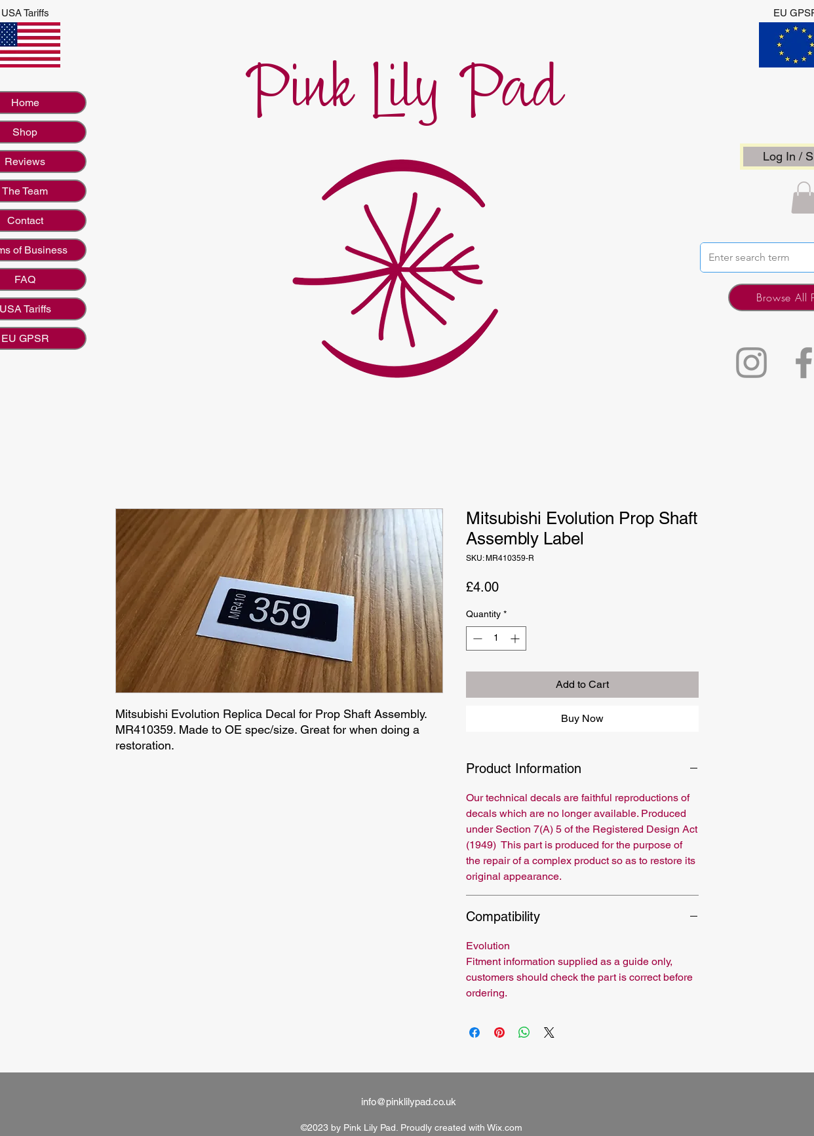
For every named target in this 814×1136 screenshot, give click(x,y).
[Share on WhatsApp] (524, 1032)
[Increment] (516, 638)
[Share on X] (549, 1032)
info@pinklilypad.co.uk (408, 1101)
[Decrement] (476, 638)
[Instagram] (751, 362)
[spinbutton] (496, 638)
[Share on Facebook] (474, 1032)
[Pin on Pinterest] (499, 1032)
